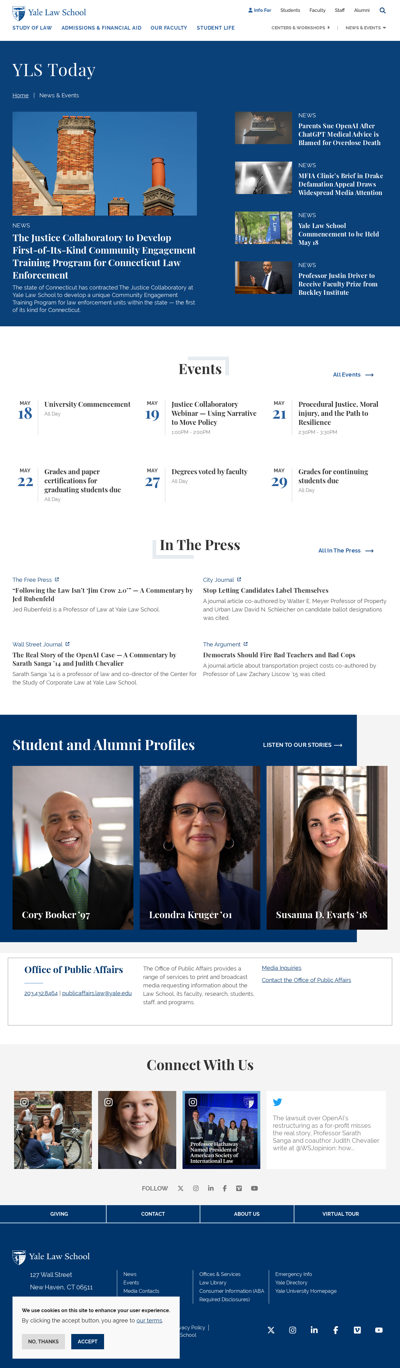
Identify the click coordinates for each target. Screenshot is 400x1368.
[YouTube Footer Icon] (379, 1330)
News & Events (363, 27)
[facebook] (225, 1189)
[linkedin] (211, 1189)
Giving (59, 1214)
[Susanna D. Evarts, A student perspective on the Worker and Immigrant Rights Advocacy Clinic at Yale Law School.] (327, 848)
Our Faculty (169, 28)
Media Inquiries (282, 968)
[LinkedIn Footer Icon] (314, 1330)
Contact (153, 1214)
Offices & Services (220, 1274)
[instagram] (196, 1189)
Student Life (216, 28)
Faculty (318, 10)
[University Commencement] (73, 417)
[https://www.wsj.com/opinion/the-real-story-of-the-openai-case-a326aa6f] (104, 665)
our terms (149, 1320)
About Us (247, 1214)
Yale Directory (291, 1283)
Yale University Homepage (306, 1291)
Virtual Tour (340, 1214)
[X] (181, 1189)
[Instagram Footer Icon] (293, 1330)
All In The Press (340, 550)
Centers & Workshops (298, 27)
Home (20, 95)
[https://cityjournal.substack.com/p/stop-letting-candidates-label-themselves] (295, 600)
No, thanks (43, 1342)
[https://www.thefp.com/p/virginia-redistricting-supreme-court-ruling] (104, 596)
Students (290, 10)
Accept (88, 1342)
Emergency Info (293, 1274)
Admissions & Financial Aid (102, 28)
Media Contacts (141, 1291)
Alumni (362, 10)
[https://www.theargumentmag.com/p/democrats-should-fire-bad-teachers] (295, 661)
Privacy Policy (189, 1328)
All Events (347, 374)
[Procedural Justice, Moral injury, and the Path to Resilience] (327, 417)
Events (131, 1283)
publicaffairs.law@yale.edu (97, 993)
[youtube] (254, 1189)
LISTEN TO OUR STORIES (297, 745)
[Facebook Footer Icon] (336, 1330)
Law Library (213, 1283)
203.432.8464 (41, 993)
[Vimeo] (239, 1189)
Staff (340, 10)
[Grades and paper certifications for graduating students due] (73, 485)
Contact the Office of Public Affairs (306, 980)
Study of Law (32, 28)
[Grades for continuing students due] (327, 485)
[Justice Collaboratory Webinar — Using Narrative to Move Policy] (200, 417)
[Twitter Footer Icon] (271, 1330)
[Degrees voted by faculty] (200, 485)
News (130, 1274)
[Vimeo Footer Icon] (357, 1330)
